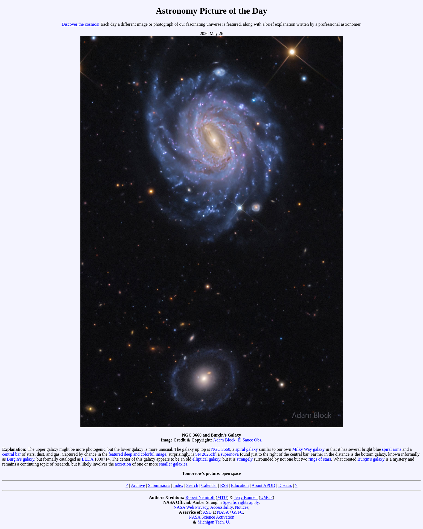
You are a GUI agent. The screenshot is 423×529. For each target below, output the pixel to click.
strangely (245, 459)
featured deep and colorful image (137, 454)
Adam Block (224, 440)
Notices (241, 507)
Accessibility (221, 507)
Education (240, 485)
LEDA (87, 459)
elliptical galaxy (206, 459)
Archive (138, 485)
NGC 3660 (220, 449)
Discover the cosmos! (81, 24)
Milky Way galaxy (308, 449)
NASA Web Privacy (190, 507)
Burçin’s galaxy (20, 459)
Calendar (209, 485)
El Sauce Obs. (250, 440)
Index (178, 485)
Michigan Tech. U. (213, 522)
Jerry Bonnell (246, 497)
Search (192, 485)
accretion (123, 464)
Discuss (285, 485)
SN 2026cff (205, 454)
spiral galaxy (246, 449)
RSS (224, 485)
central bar (11, 454)
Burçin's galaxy (370, 459)
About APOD (263, 485)
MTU (222, 497)
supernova (230, 454)
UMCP (266, 497)
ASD (207, 512)
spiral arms (391, 449)
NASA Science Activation (211, 517)
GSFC (237, 512)
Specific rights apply (241, 502)
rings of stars (319, 459)
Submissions (159, 485)
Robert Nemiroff (200, 497)
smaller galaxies (173, 464)
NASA (223, 512)
